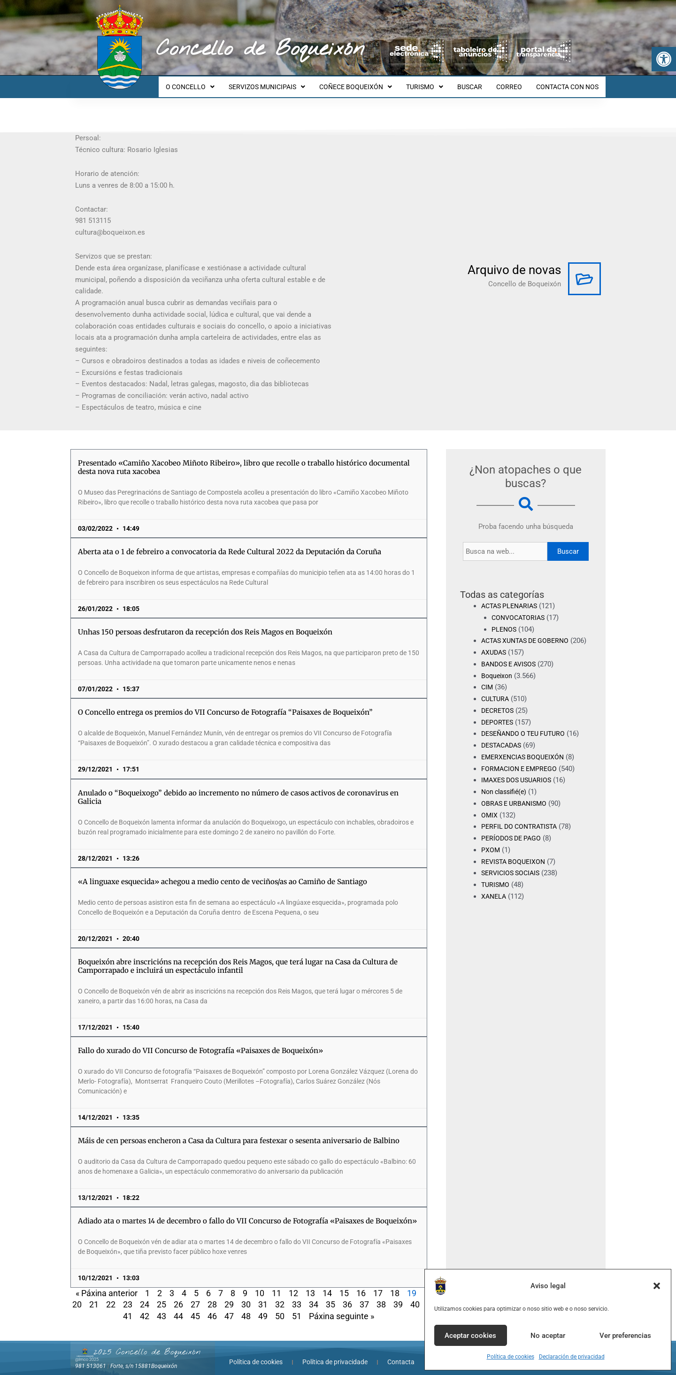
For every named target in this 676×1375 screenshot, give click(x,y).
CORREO (513, 82)
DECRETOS (498, 714)
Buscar (568, 543)
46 (212, 1308)
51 (296, 1308)
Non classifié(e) (506, 795)
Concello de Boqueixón (260, 49)
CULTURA (496, 702)
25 (161, 1296)
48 (246, 1308)
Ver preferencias (625, 1335)
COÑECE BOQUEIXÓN (368, 82)
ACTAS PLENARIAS (511, 597)
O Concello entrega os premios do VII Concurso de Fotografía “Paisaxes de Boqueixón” (225, 703)
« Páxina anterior (107, 1285)
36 (347, 1296)
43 (161, 1308)
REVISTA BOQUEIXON (515, 864)
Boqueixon (498, 678)
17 (378, 1285)
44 (178, 1308)
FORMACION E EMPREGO (521, 771)
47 (229, 1308)
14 (327, 1285)
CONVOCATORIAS (520, 609)
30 (246, 1296)
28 (212, 1296)
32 (279, 1296)
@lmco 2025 (87, 1351)
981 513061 (90, 1357)
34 (313, 1296)
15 (344, 1285)
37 (364, 1296)
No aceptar (547, 1335)
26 (178, 1296)
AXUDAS (494, 655)
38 (381, 1296)
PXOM (490, 853)
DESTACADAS (503, 748)
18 (394, 1285)
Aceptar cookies (470, 1335)
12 (293, 1285)
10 (259, 1285)
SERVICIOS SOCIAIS (512, 876)
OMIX (489, 818)
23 (127, 1296)
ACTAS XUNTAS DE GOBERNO (528, 632)
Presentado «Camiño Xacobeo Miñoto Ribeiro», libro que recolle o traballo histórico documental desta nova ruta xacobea (244, 458)
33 (296, 1296)
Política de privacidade (335, 1353)
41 (127, 1308)
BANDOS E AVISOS (511, 667)
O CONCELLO (208, 82)
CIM (487, 690)
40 (415, 1296)
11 (276, 1285)
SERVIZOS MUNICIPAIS (282, 82)
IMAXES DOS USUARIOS (519, 783)
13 (310, 1285)
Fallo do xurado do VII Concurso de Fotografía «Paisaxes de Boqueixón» (200, 1042)
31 (263, 1296)
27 (195, 1296)
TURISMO (434, 82)
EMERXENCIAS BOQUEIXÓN (525, 760)
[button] (664, 59)
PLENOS (505, 621)
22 (110, 1296)
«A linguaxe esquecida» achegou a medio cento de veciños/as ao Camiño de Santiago (222, 873)
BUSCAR (476, 82)
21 (94, 1296)
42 (144, 1308)
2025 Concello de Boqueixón (146, 1343)
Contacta (401, 1353)
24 (144, 1296)
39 (398, 1296)
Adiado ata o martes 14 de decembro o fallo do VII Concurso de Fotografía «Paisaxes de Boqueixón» (247, 1212)
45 (195, 1308)
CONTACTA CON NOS (569, 82)
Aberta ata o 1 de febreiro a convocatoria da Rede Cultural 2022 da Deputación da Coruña (229, 543)
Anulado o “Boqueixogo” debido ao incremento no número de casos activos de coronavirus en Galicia (238, 788)
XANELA (494, 899)
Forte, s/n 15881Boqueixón (143, 1357)
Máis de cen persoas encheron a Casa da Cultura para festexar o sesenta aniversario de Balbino (238, 1132)
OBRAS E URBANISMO (516, 806)
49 (263, 1308)
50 (279, 1308)
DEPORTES (498, 725)
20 (77, 1296)
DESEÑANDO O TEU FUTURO (527, 737)
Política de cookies (510, 1356)
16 (361, 1285)
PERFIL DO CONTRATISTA (521, 829)
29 (229, 1296)
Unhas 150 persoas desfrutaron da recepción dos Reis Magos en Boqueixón (205, 623)
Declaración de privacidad (572, 1356)
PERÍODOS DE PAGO (513, 841)
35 (330, 1296)
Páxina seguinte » (341, 1308)
